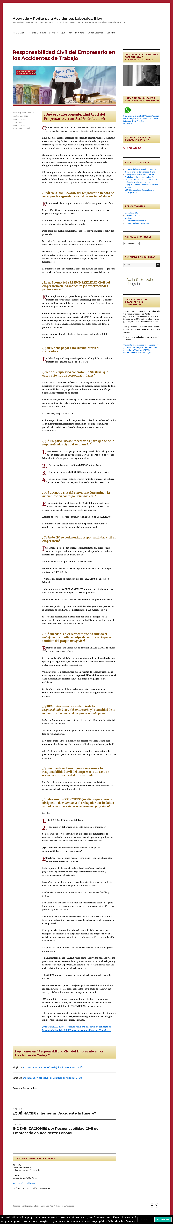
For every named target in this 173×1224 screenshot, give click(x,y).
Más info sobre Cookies (121, 1221)
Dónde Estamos (95, 33)
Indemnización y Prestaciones (137, 223)
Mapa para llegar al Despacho (25, 1183)
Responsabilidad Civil (21, 128)
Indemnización (19, 125)
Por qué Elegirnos (37, 33)
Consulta (111, 33)
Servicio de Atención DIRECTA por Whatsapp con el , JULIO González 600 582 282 (141, 115)
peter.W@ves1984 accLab (23, 113)
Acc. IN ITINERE (131, 213)
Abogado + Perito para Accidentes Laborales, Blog (57, 18)
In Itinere (79, 33)
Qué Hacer (66, 33)
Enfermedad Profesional (135, 221)
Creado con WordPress (64, 1206)
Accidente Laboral (132, 215)
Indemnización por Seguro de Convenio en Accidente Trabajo (53, 1078)
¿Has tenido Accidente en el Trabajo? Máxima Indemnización (53, 1067)
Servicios (53, 33)
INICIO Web (18, 33)
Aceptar (163, 1219)
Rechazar (145, 1219)
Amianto (128, 218)
